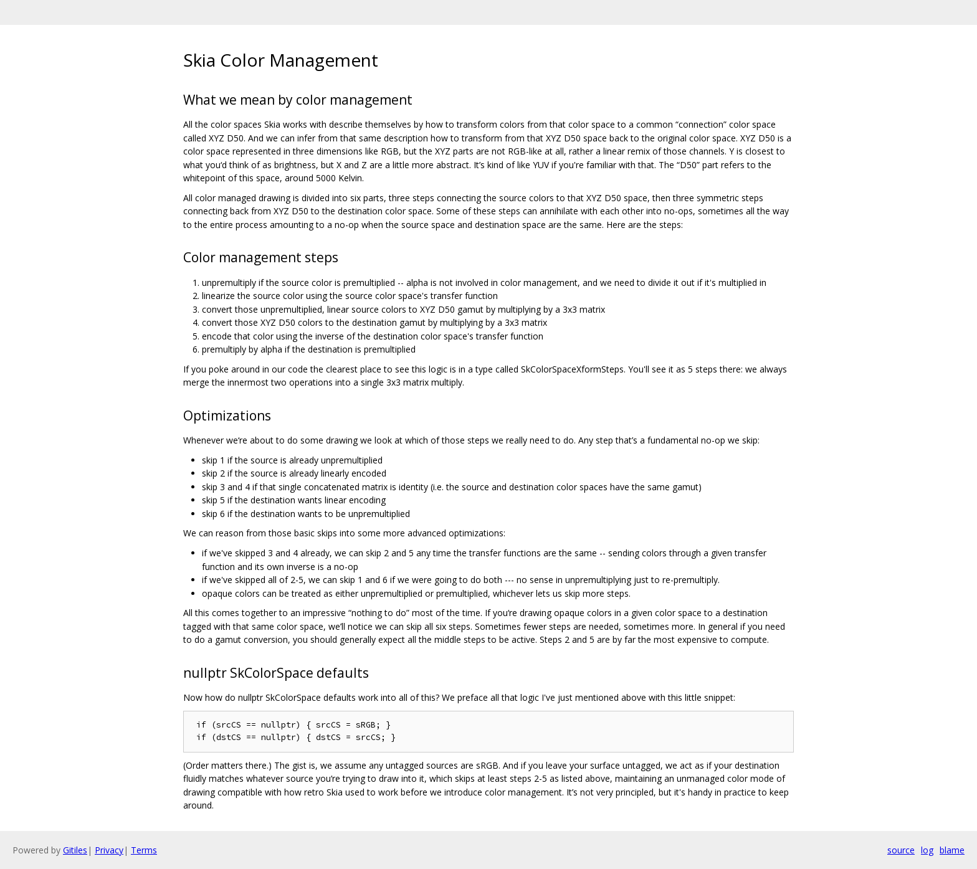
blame (952, 850)
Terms (144, 850)
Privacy (109, 850)
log (927, 850)
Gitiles (75, 850)
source (901, 850)
